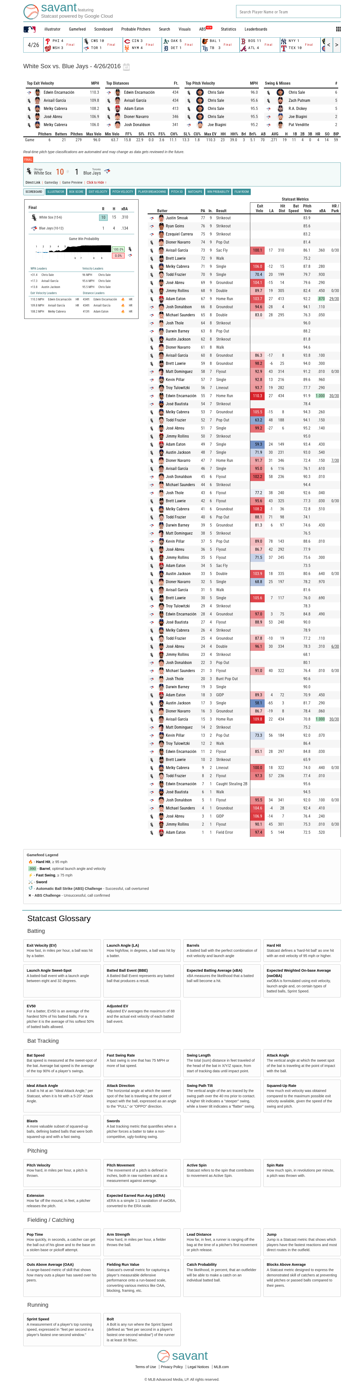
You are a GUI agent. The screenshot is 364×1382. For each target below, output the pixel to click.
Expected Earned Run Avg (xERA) (136, 1196)
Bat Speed (35, 1055)
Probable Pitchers (135, 29)
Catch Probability (202, 1264)
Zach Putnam (299, 100)
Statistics (228, 29)
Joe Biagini (217, 124)
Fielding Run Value (123, 1264)
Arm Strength (118, 1234)
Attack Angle (278, 1055)
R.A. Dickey (298, 108)
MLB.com (221, 1367)
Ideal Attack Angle (42, 1086)
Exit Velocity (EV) (42, 945)
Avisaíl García (55, 100)
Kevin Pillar (175, 379)
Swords (113, 1121)
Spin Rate (275, 1165)
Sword (41, 882)
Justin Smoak (177, 218)
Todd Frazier (176, 274)
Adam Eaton (134, 108)
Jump (271, 1234)
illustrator (52, 29)
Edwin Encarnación (59, 92)
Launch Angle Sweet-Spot (49, 970)
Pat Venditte (299, 124)
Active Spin (197, 1165)
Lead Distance (199, 1234)
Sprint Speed (38, 1319)
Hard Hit (43, 862)
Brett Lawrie (176, 258)
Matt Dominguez (179, 371)
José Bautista (177, 403)
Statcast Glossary (59, 918)
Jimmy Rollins (177, 290)
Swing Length (199, 1055)
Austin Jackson (178, 339)
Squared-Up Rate (281, 1086)
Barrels (193, 945)
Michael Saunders (180, 315)
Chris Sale (216, 92)
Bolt (110, 1319)
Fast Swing (45, 875)
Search (164, 29)
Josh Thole (175, 323)
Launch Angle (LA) (123, 945)
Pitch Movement (120, 1165)
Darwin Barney (177, 331)
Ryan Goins (175, 226)
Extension (35, 1196)
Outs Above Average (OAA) (50, 1264)
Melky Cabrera (55, 108)
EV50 (31, 1006)
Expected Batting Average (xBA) (214, 970)
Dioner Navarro (136, 116)
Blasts (32, 1121)
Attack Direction (120, 1086)
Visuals (185, 29)
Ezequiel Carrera (179, 234)
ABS (205, 29)
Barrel (45, 869)
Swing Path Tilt (200, 1086)
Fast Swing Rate (121, 1055)
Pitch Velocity (39, 1165)
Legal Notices (199, 1367)
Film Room (242, 192)
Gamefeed (77, 29)
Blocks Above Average (286, 1264)
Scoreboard (103, 29)
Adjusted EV (117, 1006)
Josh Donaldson (137, 124)
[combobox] (288, 11)
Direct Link (33, 182)
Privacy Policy (172, 1367)
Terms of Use (146, 1367)
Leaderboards (256, 29)
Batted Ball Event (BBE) (127, 970)
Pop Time (35, 1234)
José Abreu (53, 116)
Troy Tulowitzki (178, 387)
